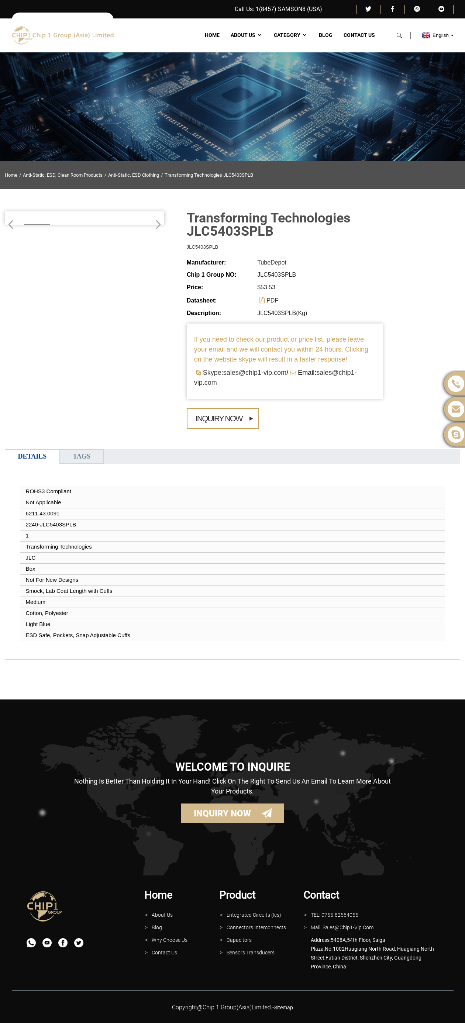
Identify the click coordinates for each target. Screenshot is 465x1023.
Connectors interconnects (256, 927)
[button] (156, 224)
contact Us (164, 952)
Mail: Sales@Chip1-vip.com (342, 927)
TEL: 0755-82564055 (334, 915)
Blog (326, 35)
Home (212, 35)
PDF (272, 300)
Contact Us (359, 35)
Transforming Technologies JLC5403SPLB (209, 175)
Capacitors (239, 940)
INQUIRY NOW (222, 813)
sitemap (283, 1007)
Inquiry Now (219, 418)
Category (291, 35)
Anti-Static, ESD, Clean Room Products (63, 175)
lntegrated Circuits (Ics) (254, 915)
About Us (247, 35)
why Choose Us (169, 940)
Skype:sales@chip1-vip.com (244, 372)
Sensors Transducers (251, 952)
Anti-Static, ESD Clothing (133, 175)
